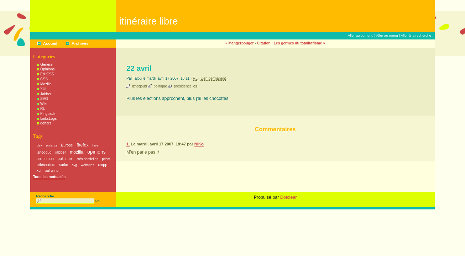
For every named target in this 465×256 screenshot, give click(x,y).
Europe (67, 145)
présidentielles (185, 86)
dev (39, 145)
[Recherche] (65, 201)
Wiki (43, 104)
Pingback (47, 114)
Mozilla (46, 84)
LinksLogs (48, 119)
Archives (80, 43)
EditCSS (47, 74)
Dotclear (288, 197)
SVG (44, 99)
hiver (96, 145)
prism (106, 159)
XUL (43, 89)
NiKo (199, 144)
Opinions (47, 69)
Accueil (50, 43)
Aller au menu (387, 35)
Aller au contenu (360, 35)
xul (39, 170)
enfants (51, 145)
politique (160, 86)
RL (195, 78)
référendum (46, 165)
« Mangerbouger (239, 43)
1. (128, 144)
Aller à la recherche (416, 35)
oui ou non (45, 159)
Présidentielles (87, 159)
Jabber (45, 94)
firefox (82, 145)
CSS (44, 79)
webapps (87, 165)
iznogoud (139, 86)
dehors (45, 123)
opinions (96, 152)
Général (46, 64)
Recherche (45, 196)
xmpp (102, 164)
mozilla (76, 152)
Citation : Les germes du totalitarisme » (291, 43)
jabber (60, 152)
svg (74, 165)
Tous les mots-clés (49, 177)
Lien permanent (213, 78)
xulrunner (52, 170)
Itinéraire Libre (148, 21)
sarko (63, 165)
